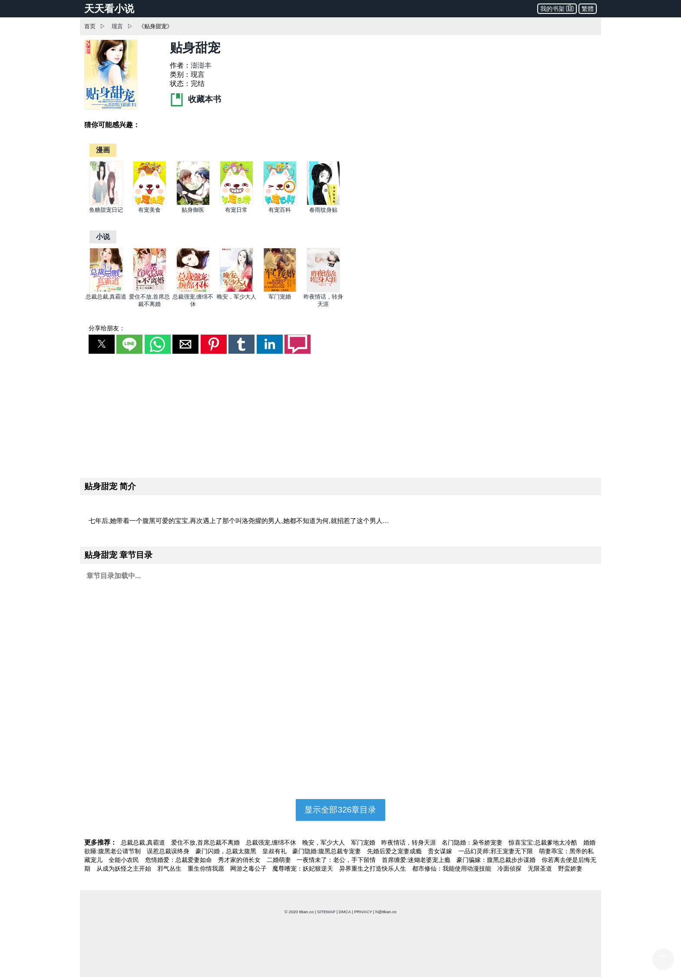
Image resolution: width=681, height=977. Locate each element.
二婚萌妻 (280, 859)
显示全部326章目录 (340, 809)
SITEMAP (326, 911)
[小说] (102, 236)
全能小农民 (125, 859)
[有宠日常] (236, 203)
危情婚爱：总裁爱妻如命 (179, 859)
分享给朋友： (107, 328)
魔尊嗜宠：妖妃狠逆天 (303, 868)
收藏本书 (195, 99)
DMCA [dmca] (345, 911)
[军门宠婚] (280, 290)
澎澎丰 (201, 65)
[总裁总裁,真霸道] (106, 290)
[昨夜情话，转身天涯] (323, 290)
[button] (102, 344)
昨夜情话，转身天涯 (409, 842)
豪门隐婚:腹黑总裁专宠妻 (327, 851)
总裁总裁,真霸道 (106, 296)
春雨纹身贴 (323, 210)
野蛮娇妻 (570, 868)
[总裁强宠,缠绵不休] (193, 290)
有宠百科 (279, 210)
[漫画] (102, 150)
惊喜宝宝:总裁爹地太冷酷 (544, 842)
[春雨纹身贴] (323, 203)
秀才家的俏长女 (240, 859)
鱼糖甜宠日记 (106, 210)
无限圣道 (541, 868)
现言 (117, 26)
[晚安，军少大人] (236, 290)
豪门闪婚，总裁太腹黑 (226, 851)
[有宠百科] (280, 203)
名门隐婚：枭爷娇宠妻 (473, 842)
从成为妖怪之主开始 (124, 868)
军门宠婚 (279, 296)
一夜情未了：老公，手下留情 (337, 859)
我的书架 (557, 8)
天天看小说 (109, 8)
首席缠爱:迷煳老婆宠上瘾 (417, 859)
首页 (90, 26)
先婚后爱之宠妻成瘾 (395, 851)
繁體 (588, 8)
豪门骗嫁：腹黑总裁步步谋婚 (496, 859)
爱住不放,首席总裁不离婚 (206, 842)
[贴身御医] (193, 203)
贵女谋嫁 (441, 851)
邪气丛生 (170, 868)
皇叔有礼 (275, 851)
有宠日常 (236, 210)
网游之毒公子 (249, 868)
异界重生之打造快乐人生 (373, 868)
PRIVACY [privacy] (363, 911)
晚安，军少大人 (236, 296)
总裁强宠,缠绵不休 (272, 842)
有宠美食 (149, 210)
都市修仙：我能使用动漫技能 (452, 868)
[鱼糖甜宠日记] (106, 203)
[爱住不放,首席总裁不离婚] (149, 290)
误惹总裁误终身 (169, 851)
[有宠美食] (149, 203)
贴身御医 (193, 210)
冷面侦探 (510, 868)
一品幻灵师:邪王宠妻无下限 (496, 851)
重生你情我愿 (207, 868)
